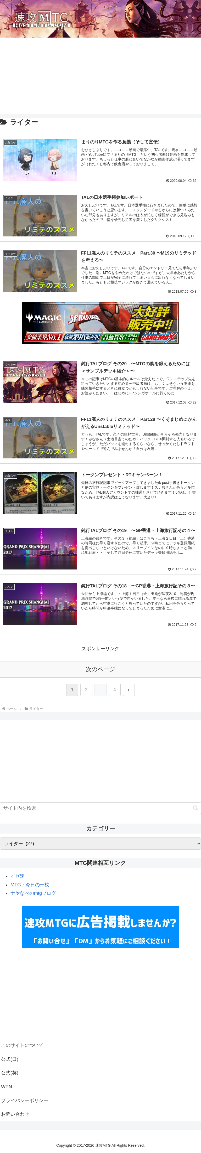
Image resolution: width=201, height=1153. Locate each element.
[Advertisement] (100, 77)
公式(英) (9, 1073)
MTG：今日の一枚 (29, 884)
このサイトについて (22, 1045)
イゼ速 (17, 876)
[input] (100, 808)
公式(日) (9, 1059)
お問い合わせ (15, 1114)
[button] (195, 808)
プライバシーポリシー (24, 1100)
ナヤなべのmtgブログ (33, 893)
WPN (6, 1086)
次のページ (100, 669)
